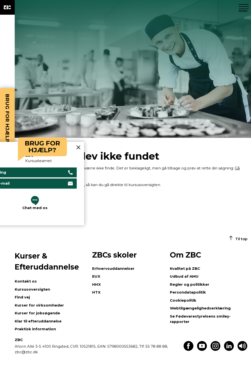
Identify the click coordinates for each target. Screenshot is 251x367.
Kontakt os (26, 281)
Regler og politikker (189, 284)
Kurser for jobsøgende (37, 313)
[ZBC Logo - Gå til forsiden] (7, 7)
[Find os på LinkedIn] (229, 349)
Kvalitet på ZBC (185, 268)
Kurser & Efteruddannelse (47, 261)
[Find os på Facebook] (188, 349)
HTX (96, 292)
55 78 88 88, (156, 346)
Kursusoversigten (32, 289)
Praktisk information (35, 329)
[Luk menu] (243, 7)
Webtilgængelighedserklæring (200, 308)
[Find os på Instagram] (215, 349)
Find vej (22, 297)
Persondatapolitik (188, 292)
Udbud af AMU (184, 276)
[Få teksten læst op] (242, 349)
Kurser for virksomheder (39, 305)
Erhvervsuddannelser (113, 268)
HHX (96, 284)
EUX (96, 276)
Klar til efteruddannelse (38, 321)
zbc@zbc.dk (26, 352)
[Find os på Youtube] (202, 349)
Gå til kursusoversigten (35, 197)
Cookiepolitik (183, 300)
